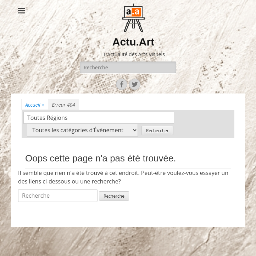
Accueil (34, 104)
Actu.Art (133, 42)
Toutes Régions (47, 118)
